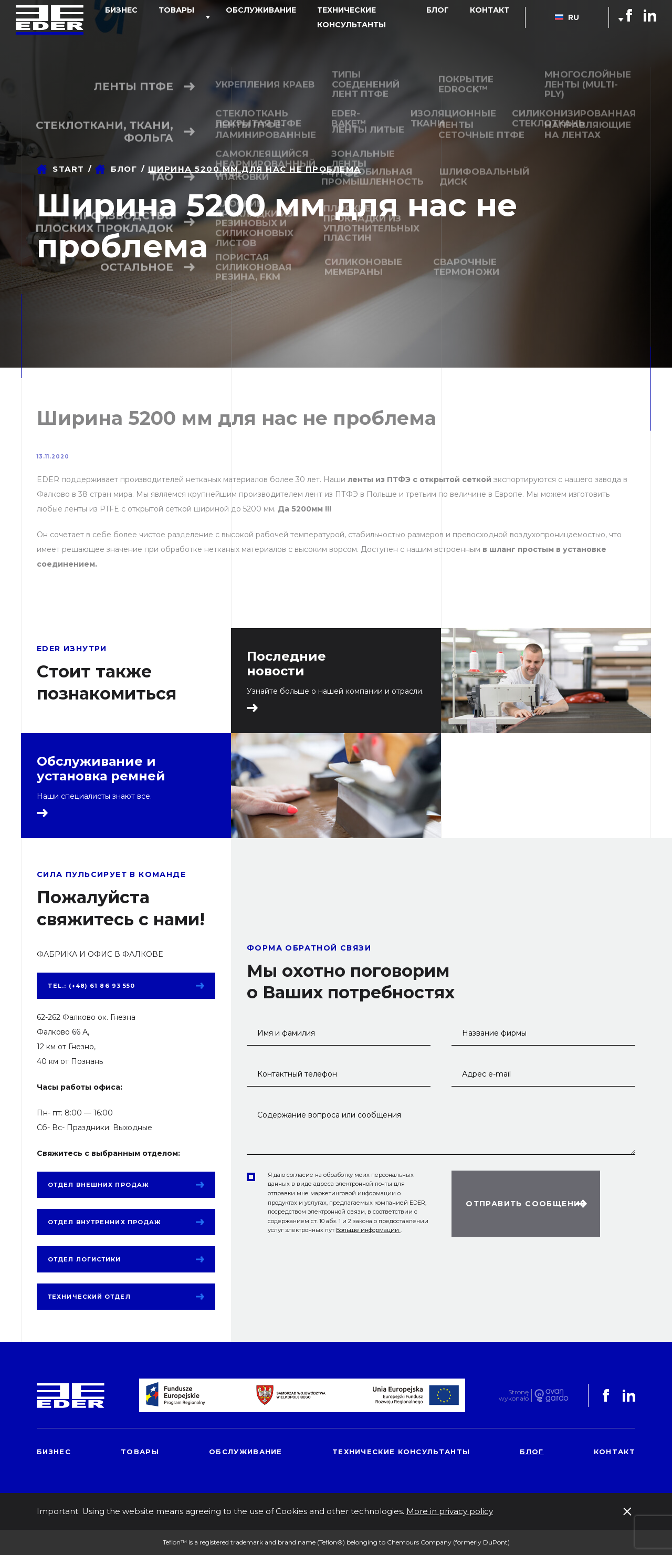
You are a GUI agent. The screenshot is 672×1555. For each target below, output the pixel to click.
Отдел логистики (84, 1259)
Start (68, 169)
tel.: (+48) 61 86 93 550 (91, 985)
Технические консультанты (367, 33)
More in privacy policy (449, 1511)
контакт (494, 33)
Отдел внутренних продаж (104, 1222)
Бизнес (137, 33)
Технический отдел (89, 1296)
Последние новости (286, 664)
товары (182, 33)
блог (453, 33)
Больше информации (368, 1230)
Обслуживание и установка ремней (101, 769)
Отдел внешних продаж (98, 1184)
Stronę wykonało (514, 1395)
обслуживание (256, 33)
